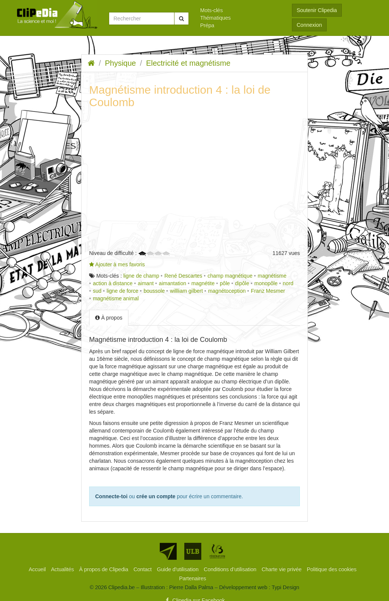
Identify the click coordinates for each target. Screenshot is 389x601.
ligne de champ (141, 276)
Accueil (38, 569)
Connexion (309, 25)
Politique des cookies (332, 569)
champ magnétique (229, 276)
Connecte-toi (111, 496)
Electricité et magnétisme (188, 63)
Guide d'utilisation (178, 569)
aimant (146, 283)
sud (97, 291)
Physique (120, 63)
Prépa (207, 25)
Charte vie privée (282, 569)
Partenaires (192, 578)
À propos (108, 318)
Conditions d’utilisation (231, 569)
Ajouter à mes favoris (117, 264)
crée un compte (155, 496)
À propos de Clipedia (104, 569)
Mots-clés (211, 10)
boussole (154, 291)
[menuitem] (240, 10)
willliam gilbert (186, 291)
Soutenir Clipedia (317, 10)
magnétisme (272, 276)
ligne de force (122, 291)
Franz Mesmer (268, 291)
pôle (225, 283)
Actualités (63, 569)
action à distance (113, 283)
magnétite (203, 283)
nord (288, 283)
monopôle (266, 283)
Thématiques (215, 18)
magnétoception (227, 291)
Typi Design (285, 587)
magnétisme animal (116, 298)
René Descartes (183, 276)
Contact (143, 569)
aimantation (172, 283)
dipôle (242, 283)
